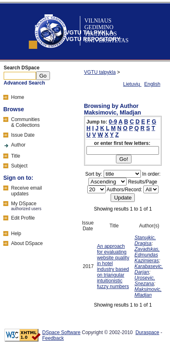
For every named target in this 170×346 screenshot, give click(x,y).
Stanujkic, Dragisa (145, 240)
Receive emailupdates (26, 191)
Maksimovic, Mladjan (147, 292)
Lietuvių (132, 84)
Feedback (53, 338)
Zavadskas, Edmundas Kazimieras (146, 255)
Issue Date (22, 135)
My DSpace (23, 203)
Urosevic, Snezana (144, 280)
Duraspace (147, 332)
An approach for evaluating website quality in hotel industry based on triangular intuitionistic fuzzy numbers (113, 266)
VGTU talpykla (100, 72)
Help (16, 233)
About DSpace (27, 243)
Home (17, 97)
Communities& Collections (25, 122)
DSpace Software (61, 332)
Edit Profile (23, 218)
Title (15, 156)
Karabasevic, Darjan (148, 269)
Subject (19, 166)
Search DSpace (21, 68)
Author (18, 145)
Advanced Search (24, 83)
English (152, 84)
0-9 (113, 121)
